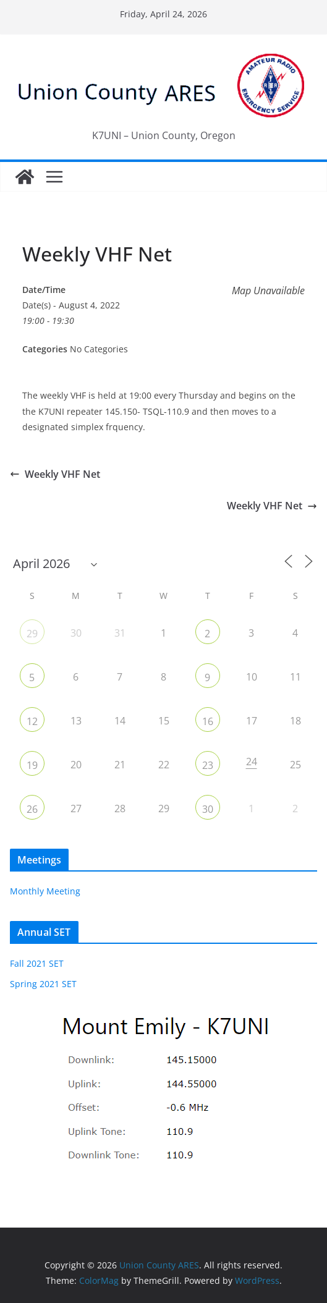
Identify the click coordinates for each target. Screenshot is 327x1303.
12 (32, 721)
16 (207, 721)
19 (32, 765)
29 (32, 633)
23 (207, 765)
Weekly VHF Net (55, 474)
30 (207, 809)
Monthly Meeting (45, 891)
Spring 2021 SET (43, 984)
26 (32, 809)
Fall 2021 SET (37, 963)
